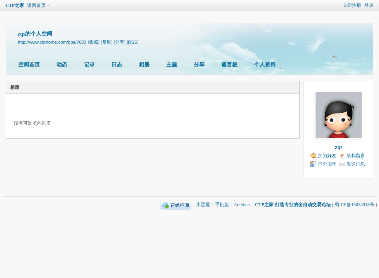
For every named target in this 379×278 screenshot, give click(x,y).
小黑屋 (203, 204)
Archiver (242, 204)
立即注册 (352, 5)
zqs (338, 147)
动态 (61, 65)
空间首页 (29, 65)
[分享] (119, 41)
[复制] (106, 41)
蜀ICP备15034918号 (354, 204)
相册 (144, 65)
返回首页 (36, 5)
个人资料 (265, 65)
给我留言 (356, 155)
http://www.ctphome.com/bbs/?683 (52, 41)
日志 (116, 65)
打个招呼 (327, 164)
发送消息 (356, 164)
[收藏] (93, 41)
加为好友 (327, 155)
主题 (171, 65)
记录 (89, 65)
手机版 (222, 204)
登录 (369, 5)
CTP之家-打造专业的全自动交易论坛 (293, 204)
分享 (199, 65)
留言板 (229, 65)
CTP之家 (14, 5)
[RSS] (132, 41)
